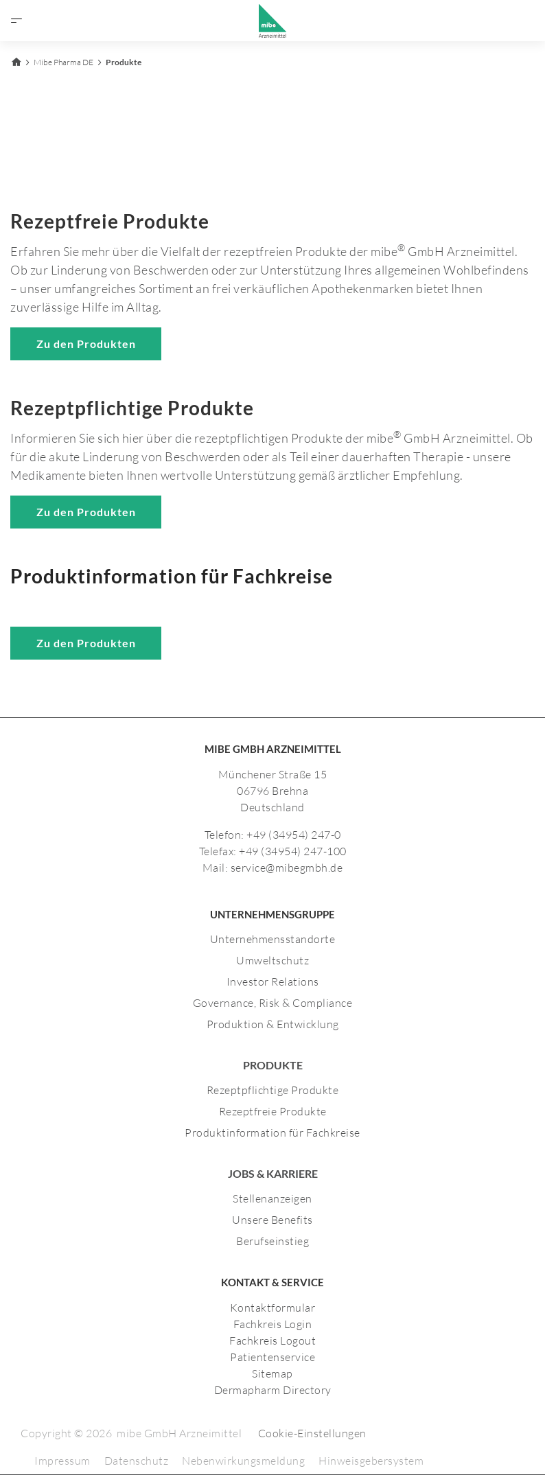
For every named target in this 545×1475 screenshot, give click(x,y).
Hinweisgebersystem (371, 1460)
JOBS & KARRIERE (273, 1173)
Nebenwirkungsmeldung (243, 1460)
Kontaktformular (273, 1307)
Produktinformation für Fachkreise (272, 1132)
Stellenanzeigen (272, 1198)
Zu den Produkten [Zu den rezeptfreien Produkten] (86, 343)
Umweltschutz (272, 960)
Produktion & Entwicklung (273, 1024)
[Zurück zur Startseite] (16, 60)
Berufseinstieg (272, 1241)
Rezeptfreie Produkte (273, 1111)
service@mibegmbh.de (287, 867)
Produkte (123, 62)
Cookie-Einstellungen (312, 1433)
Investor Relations (273, 981)
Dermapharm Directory (273, 1390)
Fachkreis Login (272, 1324)
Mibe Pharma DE (63, 62)
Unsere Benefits (272, 1220)
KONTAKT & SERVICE (272, 1282)
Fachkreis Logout (272, 1340)
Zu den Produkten (86, 642)
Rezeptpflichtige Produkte (273, 1090)
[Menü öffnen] (16, 21)
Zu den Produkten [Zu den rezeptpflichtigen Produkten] (86, 511)
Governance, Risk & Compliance (273, 1003)
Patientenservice (272, 1357)
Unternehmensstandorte (273, 939)
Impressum (62, 1460)
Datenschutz (136, 1460)
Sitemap (272, 1373)
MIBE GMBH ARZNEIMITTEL (273, 749)
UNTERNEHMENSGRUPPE (272, 914)
